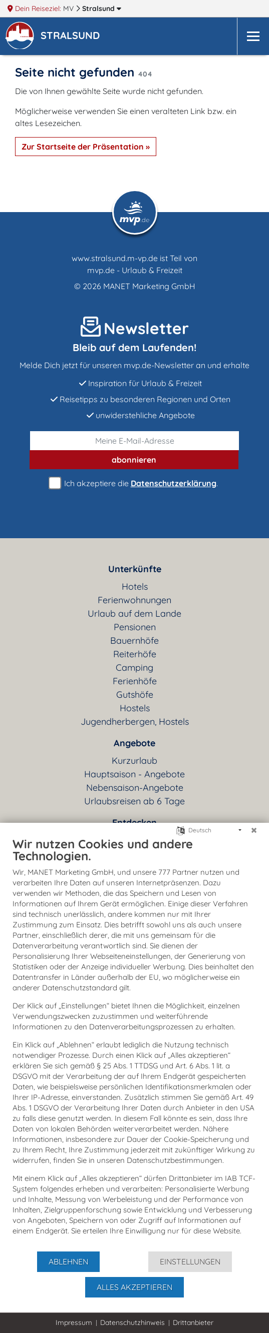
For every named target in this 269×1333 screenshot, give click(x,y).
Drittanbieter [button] (193, 1322)
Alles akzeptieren (134, 1287)
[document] (134, 1043)
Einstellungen (190, 1261)
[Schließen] (253, 830)
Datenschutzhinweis (132, 1322)
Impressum (74, 1322)
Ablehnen (68, 1261)
